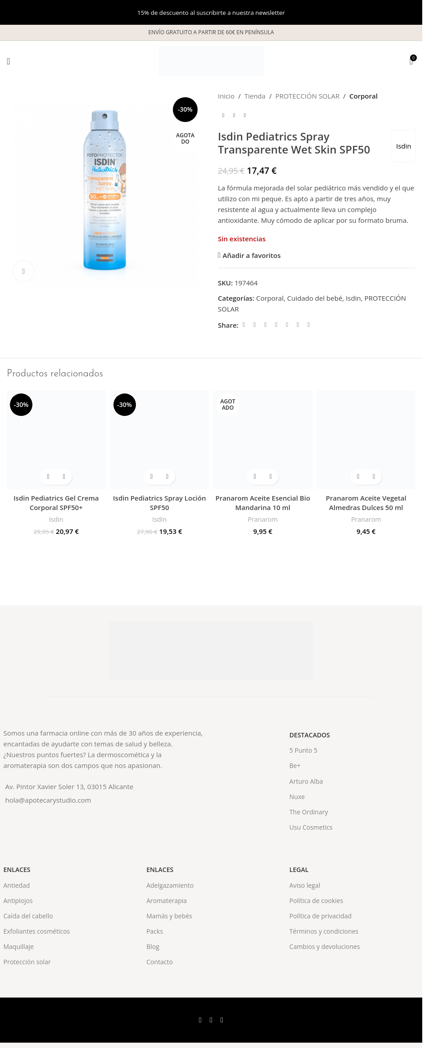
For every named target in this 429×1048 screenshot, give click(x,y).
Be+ (295, 765)
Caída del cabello (28, 916)
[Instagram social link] (222, 1020)
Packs (154, 931)
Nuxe (297, 796)
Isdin (403, 145)
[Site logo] (211, 60)
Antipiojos (18, 900)
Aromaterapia (166, 900)
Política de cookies (316, 900)
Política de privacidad (320, 916)
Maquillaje (19, 946)
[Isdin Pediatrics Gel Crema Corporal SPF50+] (56, 439)
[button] (48, 477)
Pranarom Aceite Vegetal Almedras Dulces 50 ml (366, 502)
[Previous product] (223, 115)
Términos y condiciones (323, 931)
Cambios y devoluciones (324, 946)
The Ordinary (308, 812)
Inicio (226, 95)
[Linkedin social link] (287, 325)
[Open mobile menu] (8, 61)
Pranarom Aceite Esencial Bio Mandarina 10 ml (262, 502)
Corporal (363, 95)
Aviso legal (304, 885)
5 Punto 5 (303, 750)
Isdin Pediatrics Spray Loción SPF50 (159, 502)
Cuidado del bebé (315, 298)
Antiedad (17, 885)
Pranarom (263, 519)
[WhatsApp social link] (298, 325)
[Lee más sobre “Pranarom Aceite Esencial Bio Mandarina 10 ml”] (255, 477)
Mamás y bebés (169, 916)
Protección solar (27, 962)
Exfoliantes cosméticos (37, 931)
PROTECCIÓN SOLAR (307, 95)
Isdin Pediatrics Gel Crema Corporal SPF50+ (56, 502)
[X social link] (254, 325)
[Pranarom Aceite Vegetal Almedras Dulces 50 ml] (366, 439)
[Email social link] (265, 325)
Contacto (159, 962)
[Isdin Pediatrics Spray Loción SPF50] (159, 439)
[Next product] (244, 115)
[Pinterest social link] (276, 325)
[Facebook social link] (244, 325)
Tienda (255, 95)
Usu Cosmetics (311, 827)
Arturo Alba (306, 781)
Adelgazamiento (170, 885)
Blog (152, 946)
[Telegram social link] (308, 325)
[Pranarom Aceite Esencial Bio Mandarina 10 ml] (262, 439)
